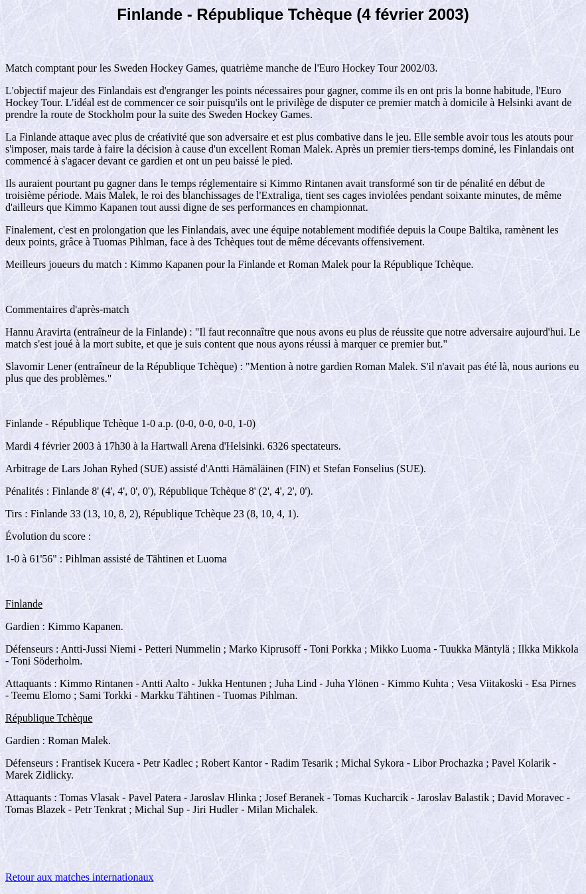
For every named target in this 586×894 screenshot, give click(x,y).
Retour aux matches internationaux (79, 877)
